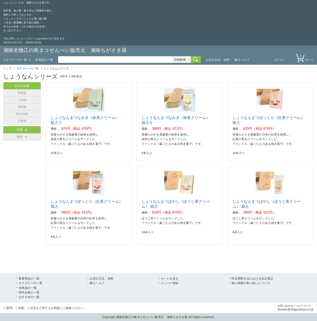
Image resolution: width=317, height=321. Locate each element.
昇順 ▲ (22, 129)
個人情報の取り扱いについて (250, 283)
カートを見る (170, 278)
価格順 (22, 107)
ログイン (280, 59)
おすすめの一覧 (29, 297)
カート (305, 57)
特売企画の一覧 (29, 292)
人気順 (22, 99)
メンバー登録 (170, 283)
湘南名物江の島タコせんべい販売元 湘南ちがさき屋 (65, 50)
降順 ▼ (22, 136)
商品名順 (22, 114)
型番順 (22, 120)
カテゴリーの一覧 (15, 59)
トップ (7, 68)
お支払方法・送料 (217, 59)
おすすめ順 (22, 85)
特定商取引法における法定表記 (252, 278)
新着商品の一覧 (29, 278)
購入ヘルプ (241, 59)
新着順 (22, 92)
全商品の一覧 (44, 59)
